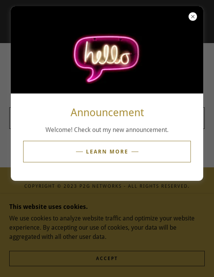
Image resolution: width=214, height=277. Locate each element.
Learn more (107, 152)
